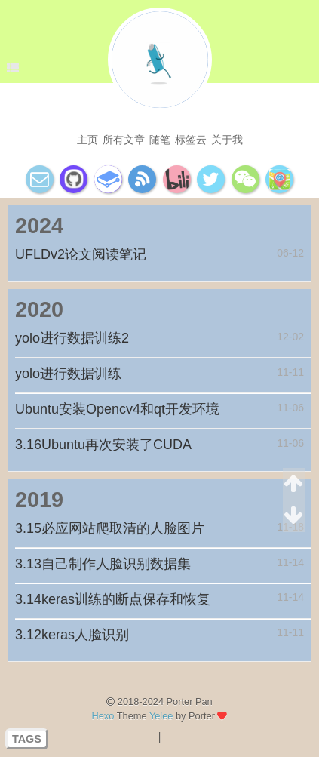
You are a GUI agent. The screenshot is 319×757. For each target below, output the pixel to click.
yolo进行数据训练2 (72, 338)
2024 (39, 226)
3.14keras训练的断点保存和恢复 (112, 599)
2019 (39, 500)
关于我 (227, 140)
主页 (87, 140)
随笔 (159, 140)
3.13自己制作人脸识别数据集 (103, 563)
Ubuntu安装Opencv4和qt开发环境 (117, 409)
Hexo (103, 716)
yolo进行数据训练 (68, 373)
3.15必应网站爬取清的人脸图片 (109, 528)
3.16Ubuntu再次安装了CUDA (103, 444)
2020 (39, 309)
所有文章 (124, 140)
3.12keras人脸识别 (72, 634)
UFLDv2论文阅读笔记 (80, 254)
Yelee (161, 716)
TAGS (26, 739)
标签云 (191, 140)
